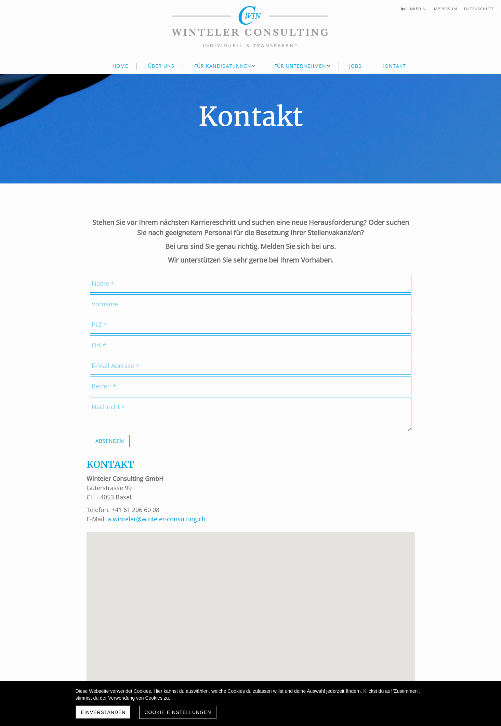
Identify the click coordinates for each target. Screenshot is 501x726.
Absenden (109, 440)
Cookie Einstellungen (177, 712)
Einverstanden (103, 712)
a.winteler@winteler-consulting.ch (156, 519)
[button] (252, 609)
